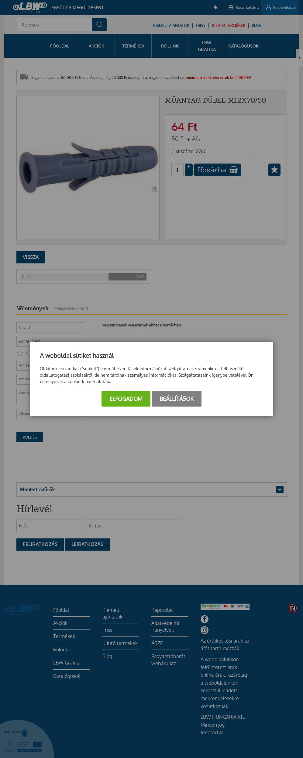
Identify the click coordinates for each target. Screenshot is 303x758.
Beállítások (177, 398)
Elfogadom (126, 398)
